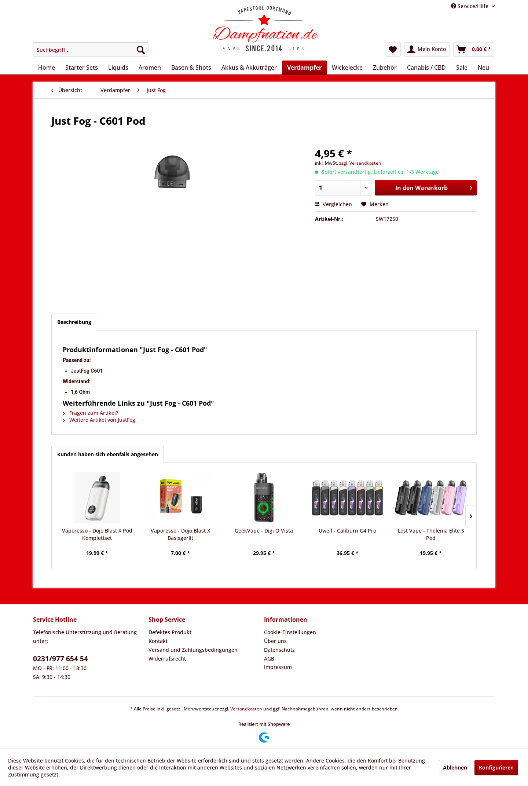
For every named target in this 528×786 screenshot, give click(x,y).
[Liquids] (118, 67)
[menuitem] (90, 49)
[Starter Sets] (81, 67)
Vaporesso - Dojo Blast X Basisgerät (180, 534)
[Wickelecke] (347, 67)
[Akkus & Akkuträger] (249, 67)
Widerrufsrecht (167, 658)
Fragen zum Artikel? (90, 412)
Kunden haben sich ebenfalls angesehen (107, 454)
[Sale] (462, 67)
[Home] (46, 67)
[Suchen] (140, 49)
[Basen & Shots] (191, 67)
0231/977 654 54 (60, 658)
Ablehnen (455, 767)
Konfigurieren (496, 767)
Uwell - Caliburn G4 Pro (347, 530)
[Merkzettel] (393, 49)
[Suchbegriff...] (90, 49)
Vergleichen (333, 204)
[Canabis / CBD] (426, 67)
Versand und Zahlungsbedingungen (193, 649)
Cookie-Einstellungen (290, 632)
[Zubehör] (385, 67)
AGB (269, 658)
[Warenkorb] (474, 49)
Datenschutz (279, 649)
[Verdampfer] (304, 67)
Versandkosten (246, 709)
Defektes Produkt (169, 632)
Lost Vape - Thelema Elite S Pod (431, 534)
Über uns (275, 640)
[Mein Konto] (427, 49)
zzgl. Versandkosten (360, 163)
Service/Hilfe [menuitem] (470, 6)
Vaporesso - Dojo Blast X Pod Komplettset (97, 534)
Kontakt (158, 640)
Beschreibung (74, 321)
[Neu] (483, 67)
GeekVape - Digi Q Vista (264, 530)
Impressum (278, 666)
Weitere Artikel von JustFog (99, 419)
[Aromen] (149, 67)
